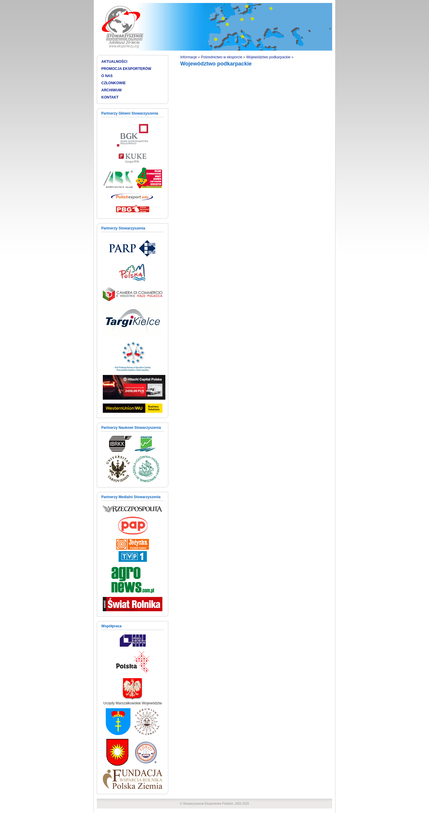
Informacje (188, 57)
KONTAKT (110, 97)
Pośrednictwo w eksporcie (221, 57)
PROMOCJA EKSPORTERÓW (126, 69)
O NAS (107, 76)
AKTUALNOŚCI (114, 62)
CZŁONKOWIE (113, 83)
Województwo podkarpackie (268, 57)
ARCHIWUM (111, 90)
